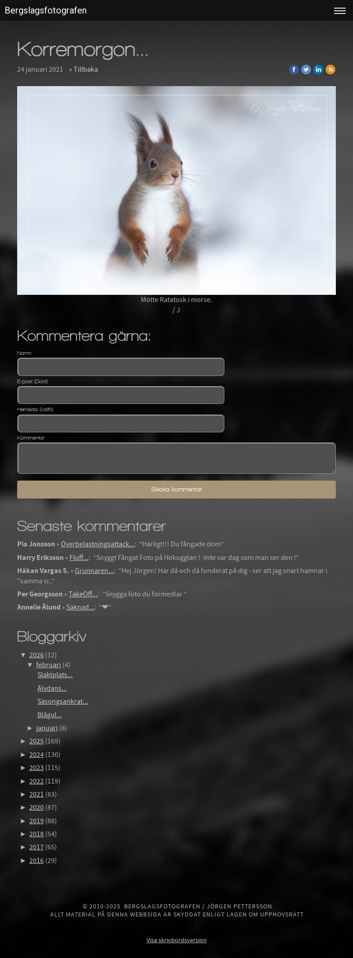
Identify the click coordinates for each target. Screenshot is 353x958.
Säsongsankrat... (62, 701)
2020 (36, 807)
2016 (36, 860)
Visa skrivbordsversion (177, 940)
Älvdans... (52, 688)
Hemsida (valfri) (35, 409)
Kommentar (31, 437)
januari (47, 728)
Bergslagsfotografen (46, 10)
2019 (36, 820)
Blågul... (49, 715)
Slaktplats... (55, 674)
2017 (36, 847)
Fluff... (79, 557)
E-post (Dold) (32, 381)
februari (48, 664)
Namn (24, 353)
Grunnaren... (94, 570)
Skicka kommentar (176, 489)
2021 (36, 794)
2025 (36, 741)
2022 (36, 781)
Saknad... (80, 607)
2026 (36, 655)
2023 (36, 767)
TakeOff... (83, 594)
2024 (36, 754)
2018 (36, 834)
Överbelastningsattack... (98, 544)
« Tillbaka (83, 69)
